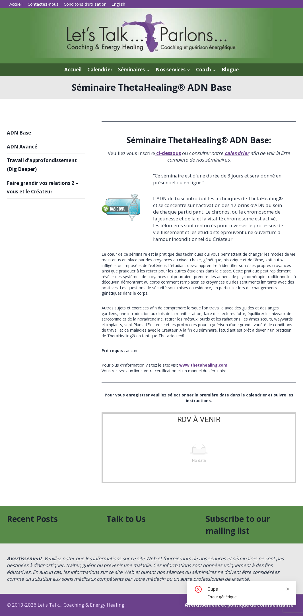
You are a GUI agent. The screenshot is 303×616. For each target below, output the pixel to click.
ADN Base (19, 132)
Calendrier (99, 69)
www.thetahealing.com (203, 365)
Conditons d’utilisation (85, 4)
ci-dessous (168, 153)
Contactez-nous (43, 4)
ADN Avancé (22, 146)
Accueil (15, 4)
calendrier (236, 153)
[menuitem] (118, 4)
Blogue (230, 69)
